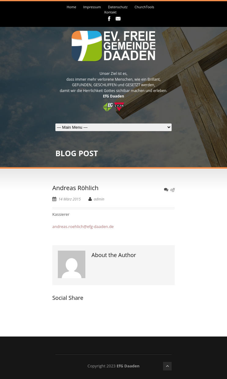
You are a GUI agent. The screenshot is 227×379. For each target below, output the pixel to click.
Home (71, 7)
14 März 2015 (69, 199)
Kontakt (110, 12)
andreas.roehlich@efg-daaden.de (83, 226)
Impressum (92, 7)
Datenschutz (118, 7)
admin (99, 199)
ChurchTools (144, 7)
